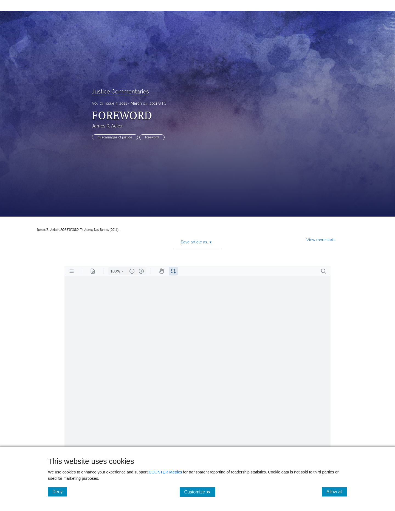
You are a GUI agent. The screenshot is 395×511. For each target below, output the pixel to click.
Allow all (336, 491)
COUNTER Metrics (165, 472)
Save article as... (196, 242)
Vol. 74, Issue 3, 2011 (109, 103)
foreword (152, 137)
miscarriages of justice (115, 137)
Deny (59, 491)
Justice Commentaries (120, 91)
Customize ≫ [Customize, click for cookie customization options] (199, 491)
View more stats (320, 239)
